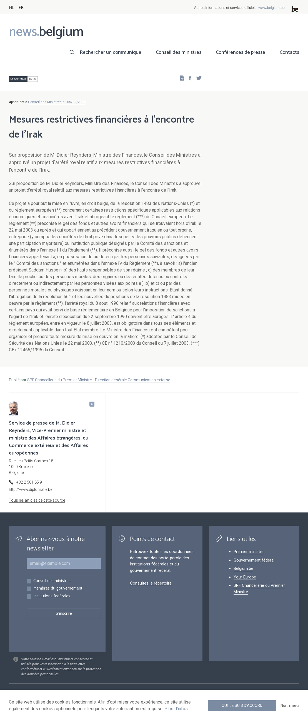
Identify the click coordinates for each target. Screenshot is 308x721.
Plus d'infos (176, 708)
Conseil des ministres (178, 52)
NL (11, 7)
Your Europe (245, 577)
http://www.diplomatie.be (30, 489)
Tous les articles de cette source (37, 500)
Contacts (289, 52)
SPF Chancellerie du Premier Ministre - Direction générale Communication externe (98, 380)
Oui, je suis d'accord (242, 705)
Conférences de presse (240, 52)
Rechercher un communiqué (110, 52)
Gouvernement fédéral (254, 560)
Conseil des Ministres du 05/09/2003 (57, 102)
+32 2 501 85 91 (30, 482)
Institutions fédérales (51, 596)
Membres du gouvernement (57, 588)
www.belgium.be (271, 8)
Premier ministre (249, 551)
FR (21, 7)
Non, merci (290, 705)
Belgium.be (243, 568)
